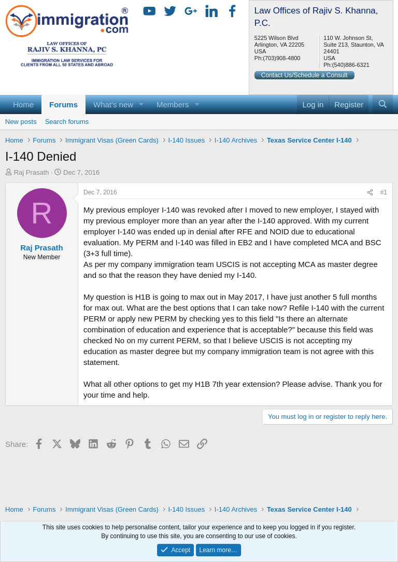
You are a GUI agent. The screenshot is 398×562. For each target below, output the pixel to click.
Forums (63, 104)
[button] (141, 104)
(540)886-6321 (350, 65)
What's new (113, 104)
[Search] (383, 104)
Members (173, 104)
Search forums (67, 121)
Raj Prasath (31, 172)
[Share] (370, 193)
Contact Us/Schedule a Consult (304, 75)
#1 (383, 192)
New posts (21, 121)
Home (23, 104)
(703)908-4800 (281, 58)
